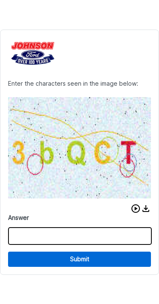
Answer (18, 217)
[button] (136, 209)
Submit (79, 259)
